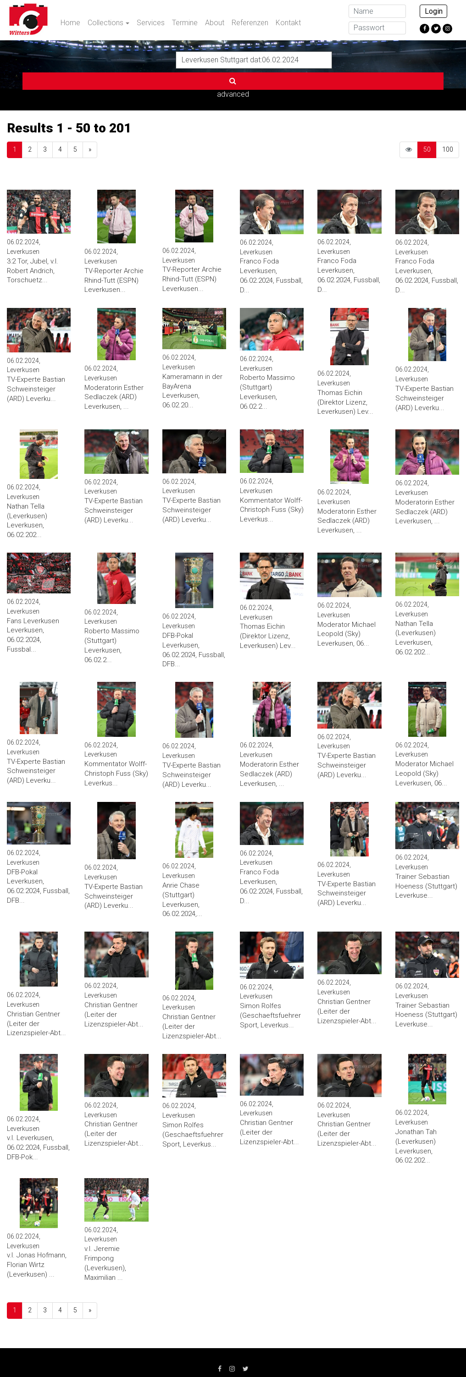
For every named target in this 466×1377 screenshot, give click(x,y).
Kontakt (288, 22)
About (214, 22)
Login (434, 11)
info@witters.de (385, 1354)
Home (70, 22)
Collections (105, 22)
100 (447, 119)
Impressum (74, 1354)
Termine (185, 22)
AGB (171, 1354)
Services (151, 22)
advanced (354, 59)
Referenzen (250, 22)
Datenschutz (128, 1354)
